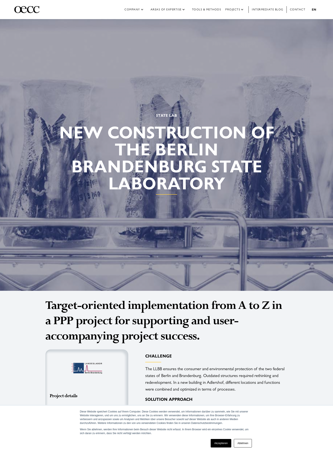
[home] (30, 9)
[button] (135, 9)
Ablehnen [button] (242, 443)
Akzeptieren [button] (221, 443)
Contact (298, 9)
